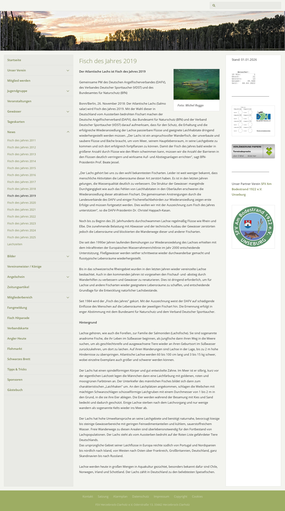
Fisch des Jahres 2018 (21, 189)
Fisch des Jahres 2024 (21, 230)
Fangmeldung (17, 307)
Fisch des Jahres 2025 (21, 237)
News (11, 132)
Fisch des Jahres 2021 (21, 209)
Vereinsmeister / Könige (24, 266)
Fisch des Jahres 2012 (21, 147)
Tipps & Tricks (17, 369)
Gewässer (14, 111)
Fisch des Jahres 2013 (21, 154)
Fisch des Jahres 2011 (21, 140)
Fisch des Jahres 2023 (21, 223)
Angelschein (16, 277)
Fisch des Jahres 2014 (21, 161)
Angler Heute (16, 338)
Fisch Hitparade (18, 318)
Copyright (180, 496)
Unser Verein (16, 70)
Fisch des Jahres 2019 (21, 196)
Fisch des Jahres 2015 (21, 168)
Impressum (161, 496)
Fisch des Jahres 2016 (21, 175)
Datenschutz (140, 496)
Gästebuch (15, 390)
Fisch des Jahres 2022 (21, 216)
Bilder (11, 256)
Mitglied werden (18, 80)
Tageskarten (16, 122)
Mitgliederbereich (19, 297)
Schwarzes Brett (18, 359)
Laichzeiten (14, 244)
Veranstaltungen (19, 101)
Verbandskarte (17, 328)
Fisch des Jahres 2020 (21, 202)
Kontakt (88, 496)
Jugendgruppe (17, 91)
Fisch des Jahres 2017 (21, 182)
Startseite (14, 60)
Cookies (197, 496)
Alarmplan (120, 496)
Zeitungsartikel (18, 287)
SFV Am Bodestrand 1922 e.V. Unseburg (252, 189)
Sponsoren (15, 379)
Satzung (103, 496)
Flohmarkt (14, 349)
